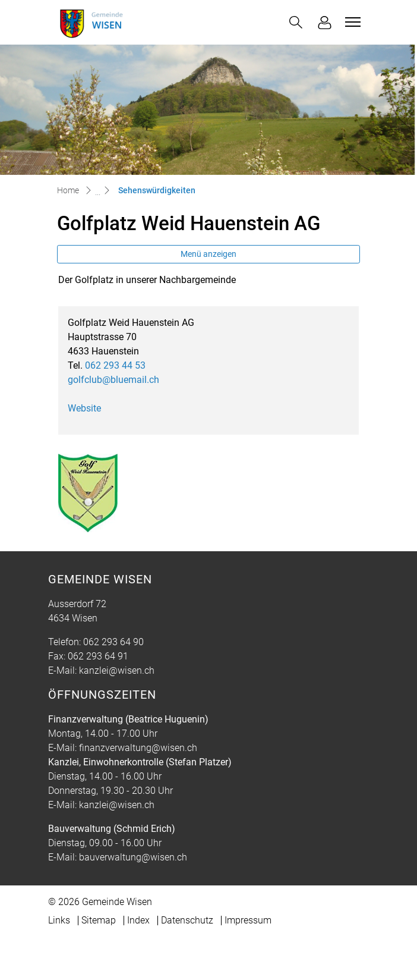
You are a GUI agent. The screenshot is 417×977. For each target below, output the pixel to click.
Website (90, 408)
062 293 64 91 (98, 656)
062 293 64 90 (113, 642)
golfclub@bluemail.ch (113, 379)
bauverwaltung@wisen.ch (133, 857)
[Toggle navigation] (351, 22)
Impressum (248, 920)
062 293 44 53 (115, 365)
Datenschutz (187, 920)
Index (138, 920)
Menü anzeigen (208, 254)
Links (59, 920)
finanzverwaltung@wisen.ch (138, 747)
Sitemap (98, 920)
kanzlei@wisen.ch (116, 670)
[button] (296, 22)
